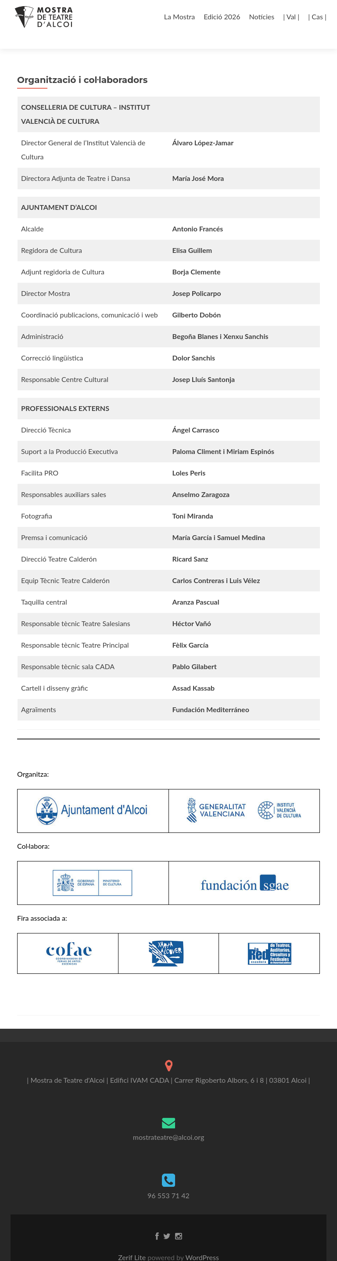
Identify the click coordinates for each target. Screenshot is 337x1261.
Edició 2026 (222, 16)
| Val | (291, 16)
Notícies (262, 16)
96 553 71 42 (168, 1180)
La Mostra (179, 16)
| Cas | (317, 16)
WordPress (201, 1242)
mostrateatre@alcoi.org (168, 1121)
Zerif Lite (132, 1242)
